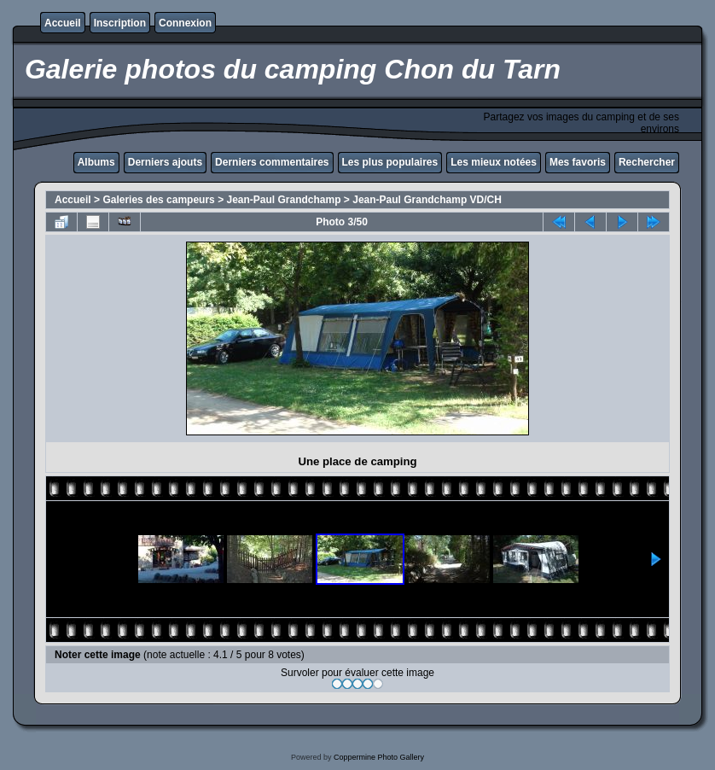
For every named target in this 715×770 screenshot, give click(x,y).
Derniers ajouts (165, 162)
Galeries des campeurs (158, 200)
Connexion (185, 23)
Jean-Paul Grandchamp (283, 200)
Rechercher (647, 162)
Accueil (62, 23)
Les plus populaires (390, 162)
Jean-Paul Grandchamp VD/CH (427, 200)
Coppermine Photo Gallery (379, 757)
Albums (96, 162)
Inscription (120, 23)
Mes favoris (577, 162)
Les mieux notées (494, 162)
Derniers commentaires (271, 162)
